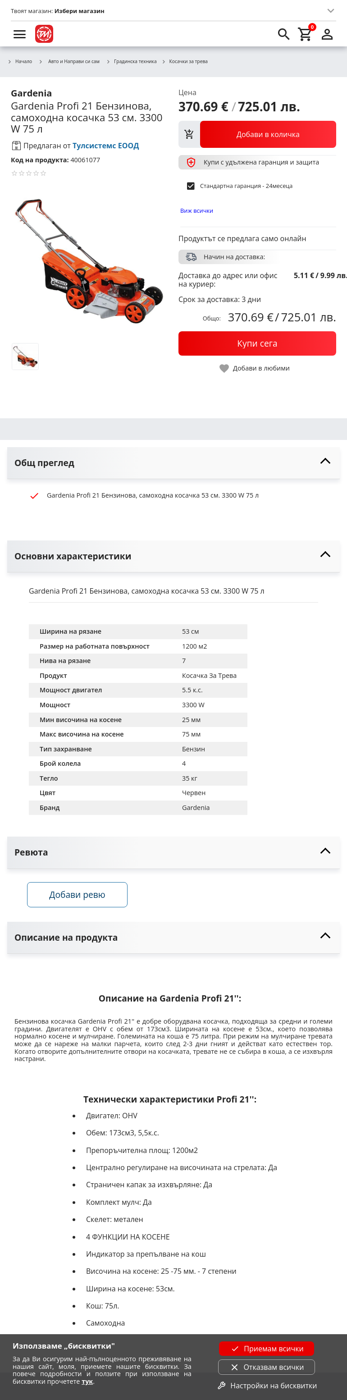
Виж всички (196, 210)
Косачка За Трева (209, 675)
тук (87, 1381)
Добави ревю (79, 896)
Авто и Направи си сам (69, 61)
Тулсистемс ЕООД (106, 146)
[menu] (20, 34)
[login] (327, 34)
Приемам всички (266, 1348)
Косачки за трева (184, 61)
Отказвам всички (266, 1367)
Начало (19, 61)
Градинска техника (131, 61)
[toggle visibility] (173, 463)
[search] (284, 34)
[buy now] (257, 343)
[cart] (306, 34)
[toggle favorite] (255, 368)
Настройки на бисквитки (266, 1385)
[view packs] (257, 134)
